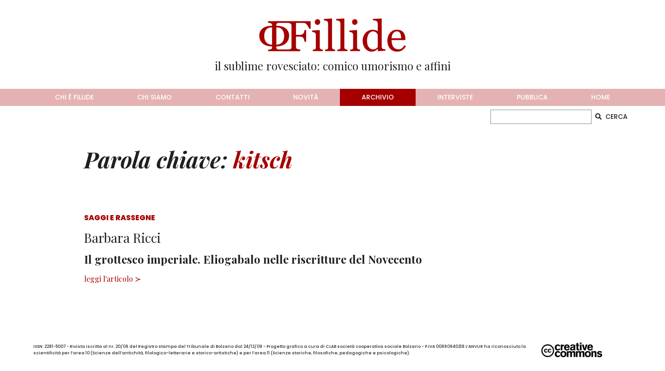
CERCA (611, 116)
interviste (455, 97)
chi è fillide (74, 97)
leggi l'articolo (108, 279)
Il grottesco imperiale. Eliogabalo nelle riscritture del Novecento (253, 259)
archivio (378, 97)
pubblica (532, 97)
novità (305, 97)
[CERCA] (541, 117)
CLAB (331, 346)
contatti (233, 97)
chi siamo (154, 97)
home (600, 97)
